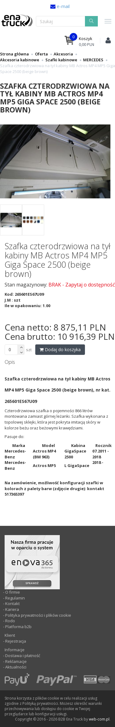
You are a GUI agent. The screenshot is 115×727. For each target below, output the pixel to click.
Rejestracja (15, 641)
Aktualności (15, 667)
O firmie (12, 592)
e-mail (63, 6)
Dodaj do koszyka (60, 349)
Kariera (12, 609)
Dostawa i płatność (22, 655)
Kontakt (12, 603)
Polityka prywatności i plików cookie (38, 615)
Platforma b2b (18, 626)
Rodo (10, 620)
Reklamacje (16, 661)
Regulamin (15, 598)
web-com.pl (99, 719)
